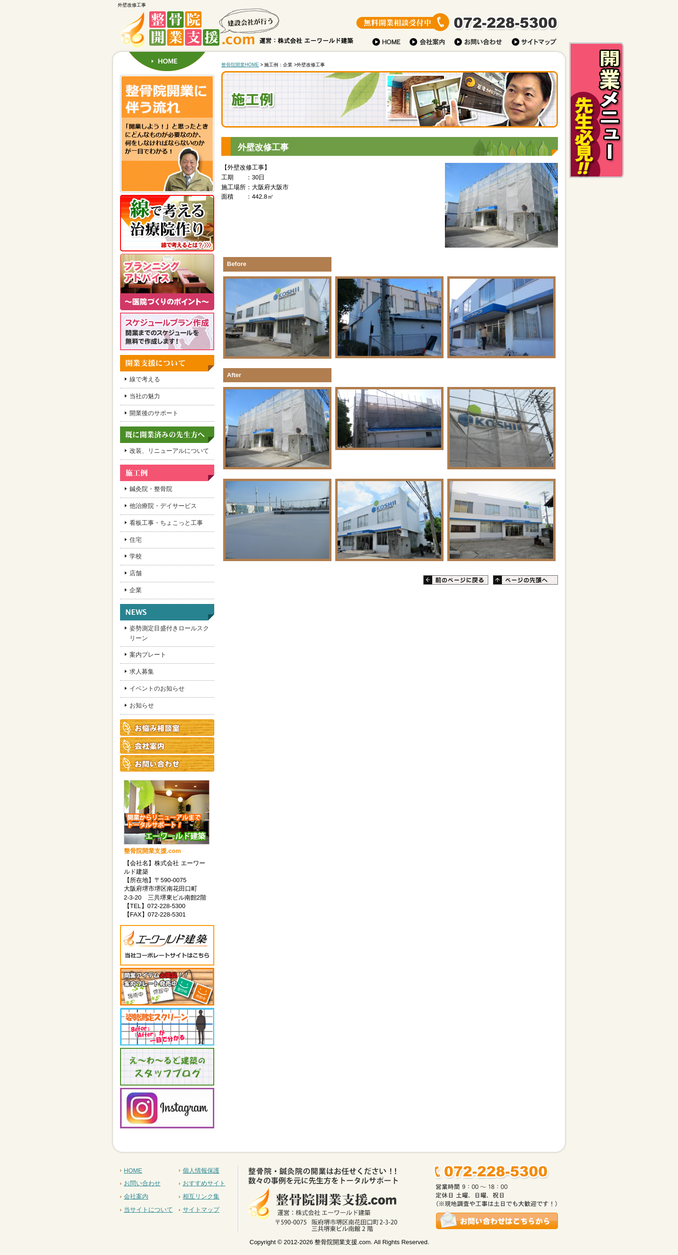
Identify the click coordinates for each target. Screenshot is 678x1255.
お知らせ (141, 705)
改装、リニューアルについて (169, 450)
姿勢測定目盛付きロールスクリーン (169, 633)
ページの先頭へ (525, 580)
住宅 (135, 539)
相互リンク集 (201, 1196)
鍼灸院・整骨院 (150, 488)
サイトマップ (201, 1209)
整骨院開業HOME (240, 64)
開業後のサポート (153, 413)
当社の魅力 (144, 396)
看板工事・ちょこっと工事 (166, 522)
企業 (135, 590)
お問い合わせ (142, 1183)
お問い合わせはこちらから (406, 1193)
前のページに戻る (455, 580)
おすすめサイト (204, 1183)
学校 (135, 556)
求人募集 (141, 671)
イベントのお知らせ (157, 688)
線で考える (144, 379)
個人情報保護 (201, 1170)
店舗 (135, 573)
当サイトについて (148, 1209)
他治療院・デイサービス (163, 505)
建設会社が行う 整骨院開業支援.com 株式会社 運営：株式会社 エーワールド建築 (198, 30)
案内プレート (147, 654)
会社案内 (136, 1196)
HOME (167, 61)
